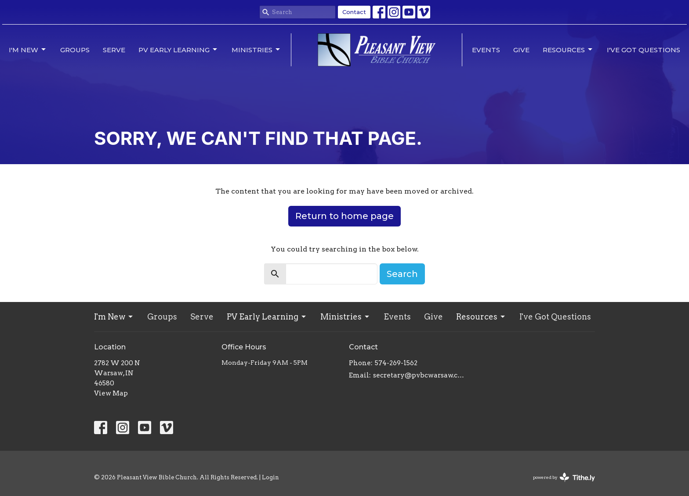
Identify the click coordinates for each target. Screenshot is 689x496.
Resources (568, 49)
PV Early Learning (178, 49)
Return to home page (344, 216)
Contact (354, 11)
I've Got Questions (643, 50)
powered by (564, 477)
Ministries (256, 49)
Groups (75, 50)
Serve (114, 50)
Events (486, 50)
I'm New (28, 49)
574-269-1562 (396, 363)
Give (521, 50)
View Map (111, 393)
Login (270, 477)
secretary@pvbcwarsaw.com (420, 375)
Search (402, 274)
